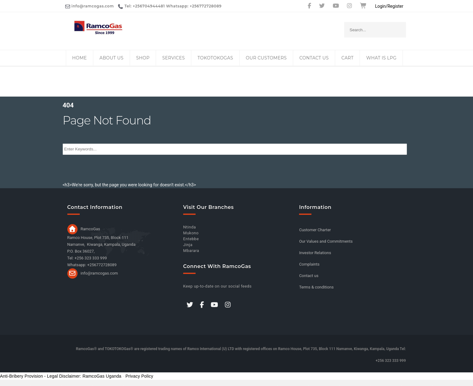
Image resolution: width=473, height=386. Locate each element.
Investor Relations (315, 252)
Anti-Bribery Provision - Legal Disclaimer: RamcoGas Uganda (60, 376)
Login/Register (389, 6)
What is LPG (381, 58)
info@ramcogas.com (99, 273)
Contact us (314, 58)
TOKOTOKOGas (215, 58)
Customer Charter (315, 230)
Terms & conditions (316, 287)
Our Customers (266, 58)
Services (173, 58)
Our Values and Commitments (326, 241)
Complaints (309, 264)
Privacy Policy (139, 376)
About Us (111, 58)
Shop (143, 58)
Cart (347, 58)
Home (79, 58)
